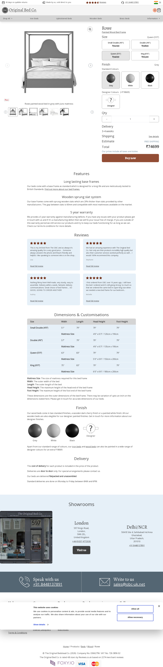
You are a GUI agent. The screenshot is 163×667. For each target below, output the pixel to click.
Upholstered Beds (66, 614)
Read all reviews (91, 611)
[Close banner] (159, 643)
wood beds (36, 413)
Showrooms (38, 614)
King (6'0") (145, 56)
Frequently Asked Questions (16, 621)
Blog (35, 619)
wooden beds (33, 416)
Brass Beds (63, 619)
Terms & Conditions (17, 632)
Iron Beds (62, 609)
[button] (90, 65)
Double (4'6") (145, 45)
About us (37, 609)
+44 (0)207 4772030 (81, 541)
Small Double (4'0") (116, 45)
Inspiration (13, 614)
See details (154, 136)
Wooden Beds (64, 624)
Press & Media (40, 624)
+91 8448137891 (137, 545)
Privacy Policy (14, 627)
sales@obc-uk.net (129, 584)
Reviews (12, 609)
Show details (39, 662)
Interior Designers (42, 629)
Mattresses (63, 629)
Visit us (81, 550)
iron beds (76, 446)
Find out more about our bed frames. (62, 189)
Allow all (135, 646)
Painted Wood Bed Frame (114, 32)
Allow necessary (135, 654)
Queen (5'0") (116, 56)
